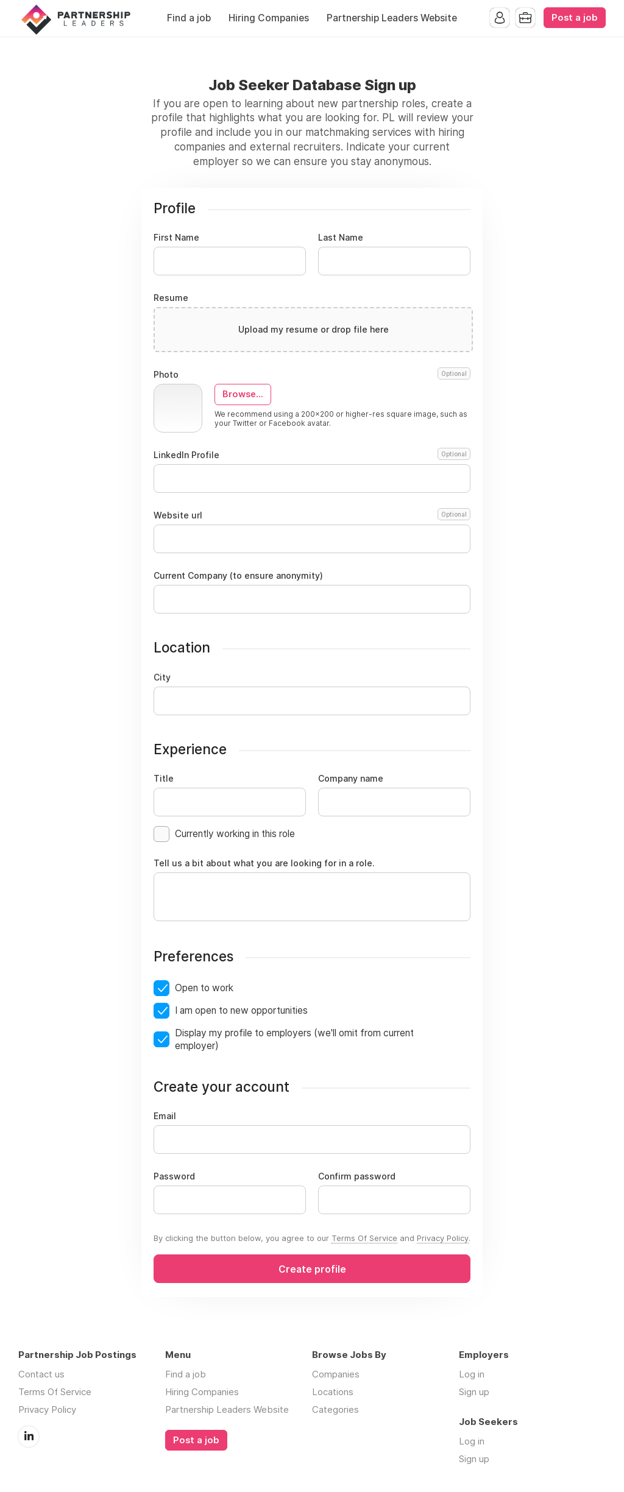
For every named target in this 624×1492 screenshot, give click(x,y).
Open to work (204, 988)
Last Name (340, 237)
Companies (336, 1374)
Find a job (189, 18)
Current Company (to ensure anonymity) (238, 575)
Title (164, 778)
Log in (471, 1374)
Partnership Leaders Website (392, 18)
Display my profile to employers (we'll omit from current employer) (294, 1039)
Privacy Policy (443, 1238)
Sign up (474, 1392)
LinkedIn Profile (312, 455)
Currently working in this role (235, 834)
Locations (332, 1392)
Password (174, 1176)
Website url (312, 515)
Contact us (41, 1374)
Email (165, 1116)
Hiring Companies (269, 18)
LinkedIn (28, 1436)
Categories (335, 1409)
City (162, 677)
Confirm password (356, 1176)
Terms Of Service (364, 1238)
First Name (176, 237)
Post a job (574, 17)
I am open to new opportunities (241, 1010)
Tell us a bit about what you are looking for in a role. (264, 863)
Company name (350, 778)
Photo (312, 374)
